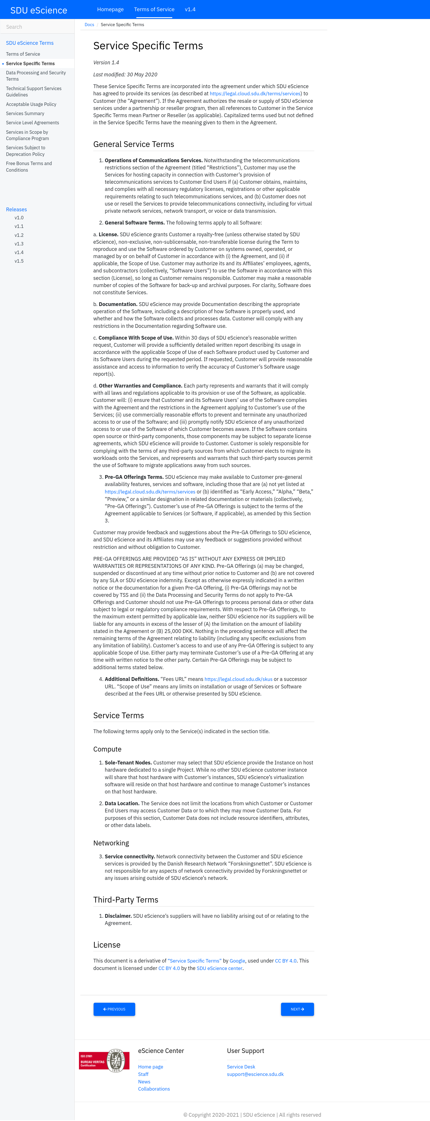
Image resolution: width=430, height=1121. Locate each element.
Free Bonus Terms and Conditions (29, 166)
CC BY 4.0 (290, 960)
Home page (151, 1065)
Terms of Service (154, 9)
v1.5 (19, 261)
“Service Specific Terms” (196, 960)
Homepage (110, 9)
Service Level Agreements (32, 122)
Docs (89, 24)
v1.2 (19, 235)
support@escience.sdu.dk (257, 1072)
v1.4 (190, 9)
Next (297, 1007)
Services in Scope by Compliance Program (27, 135)
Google (241, 960)
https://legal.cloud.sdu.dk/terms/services (257, 93)
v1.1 (19, 226)
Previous (114, 1007)
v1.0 (19, 217)
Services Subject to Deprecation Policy (25, 151)
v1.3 (19, 244)
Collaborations (155, 1086)
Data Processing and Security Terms (36, 76)
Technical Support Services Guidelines (34, 92)
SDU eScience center (222, 967)
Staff (143, 1072)
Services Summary (25, 113)
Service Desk (242, 1065)
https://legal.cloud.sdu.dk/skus (240, 678)
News (144, 1079)
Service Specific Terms (30, 63)
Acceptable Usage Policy (31, 104)
